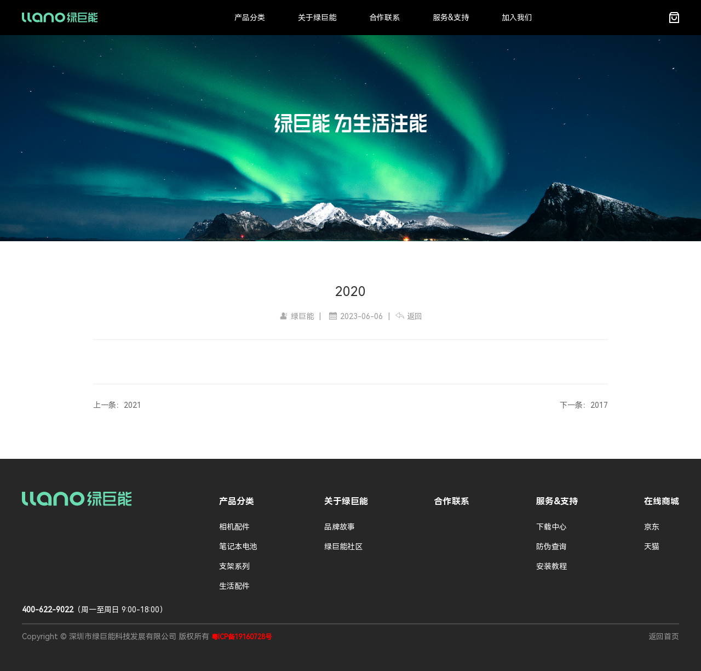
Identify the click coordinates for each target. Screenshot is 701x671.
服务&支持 (451, 17)
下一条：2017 (584, 405)
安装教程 (551, 566)
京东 (651, 526)
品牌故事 (339, 526)
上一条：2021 (117, 405)
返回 (408, 316)
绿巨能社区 (343, 546)
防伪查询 (551, 546)
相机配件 (234, 526)
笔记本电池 (238, 546)
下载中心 (551, 526)
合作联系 (384, 17)
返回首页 (663, 636)
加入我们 (517, 17)
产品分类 (249, 17)
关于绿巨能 (317, 17)
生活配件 (234, 586)
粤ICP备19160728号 (241, 637)
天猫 (651, 546)
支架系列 (234, 566)
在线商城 (661, 501)
